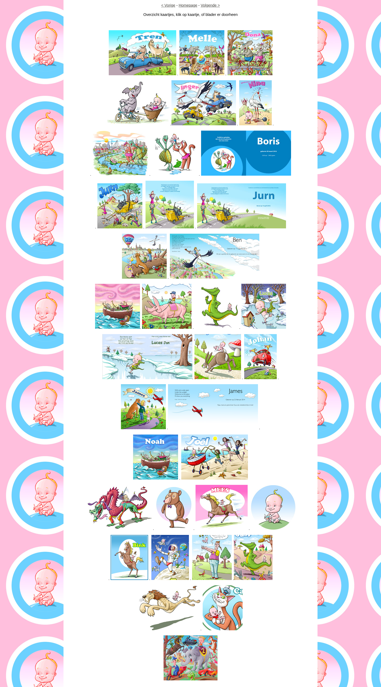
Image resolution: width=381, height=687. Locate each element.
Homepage (188, 5)
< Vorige (168, 5)
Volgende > (210, 5)
